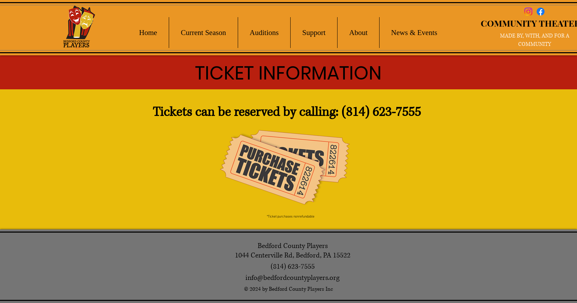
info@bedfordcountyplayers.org (292, 278)
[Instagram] (528, 11)
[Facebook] (540, 11)
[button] (203, 32)
